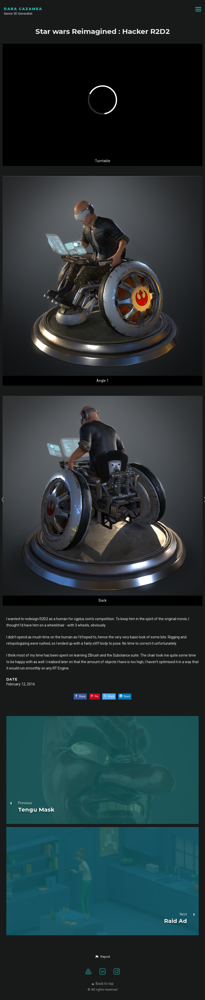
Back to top (103, 984)
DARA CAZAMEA (23, 9)
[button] (102, 957)
